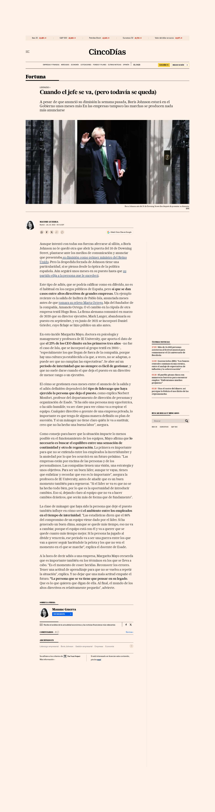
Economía (75, 65)
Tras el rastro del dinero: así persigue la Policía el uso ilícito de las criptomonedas (170, 391)
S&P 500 (63, 38)
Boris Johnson (67, 646)
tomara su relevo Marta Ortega (81, 303)
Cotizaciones (86, 65)
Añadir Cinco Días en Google (121, 232)
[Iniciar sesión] (180, 65)
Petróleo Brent (95, 38)
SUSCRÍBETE (164, 65)
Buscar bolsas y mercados (165, 413)
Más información (47, 659)
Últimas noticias (114, 65)
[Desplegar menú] (28, 52)
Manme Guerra (49, 222)
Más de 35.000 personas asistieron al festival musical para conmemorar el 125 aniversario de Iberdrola (168, 351)
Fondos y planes (99, 65)
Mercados (65, 65)
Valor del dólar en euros (164, 38)
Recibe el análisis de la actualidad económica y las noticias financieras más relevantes (79, 625)
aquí (99, 659)
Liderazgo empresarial (49, 646)
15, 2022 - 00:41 (55, 225)
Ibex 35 (35, 38)
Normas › (129, 632)
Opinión (126, 65)
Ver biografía (62, 614)
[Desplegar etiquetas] (131, 646)
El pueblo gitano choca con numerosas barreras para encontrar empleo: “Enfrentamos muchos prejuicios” (169, 379)
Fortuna (36, 77)
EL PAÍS (135, 64)
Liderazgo (44, 87)
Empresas (99, 646)
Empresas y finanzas (51, 65)
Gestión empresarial (84, 646)
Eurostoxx (164, 427)
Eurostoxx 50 (128, 38)
